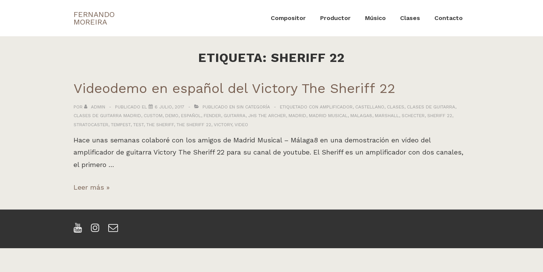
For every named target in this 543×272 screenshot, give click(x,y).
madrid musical (328, 115)
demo (171, 115)
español (191, 115)
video (241, 124)
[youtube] (79, 230)
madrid (297, 115)
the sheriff (160, 124)
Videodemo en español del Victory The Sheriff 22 (234, 88)
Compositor (288, 18)
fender (212, 115)
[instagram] (97, 230)
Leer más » (92, 187)
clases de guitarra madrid (107, 115)
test (138, 124)
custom (153, 115)
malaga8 (361, 115)
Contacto (448, 18)
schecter (413, 115)
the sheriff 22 (193, 124)
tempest (120, 124)
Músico (375, 18)
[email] (114, 230)
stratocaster (91, 124)
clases (395, 107)
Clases (410, 18)
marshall (387, 115)
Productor (335, 18)
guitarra (234, 115)
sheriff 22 (439, 115)
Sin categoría (253, 107)
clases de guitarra (431, 107)
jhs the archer (267, 115)
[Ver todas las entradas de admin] (95, 107)
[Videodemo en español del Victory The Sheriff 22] (169, 107)
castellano (369, 107)
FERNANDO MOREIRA (94, 18)
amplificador (336, 107)
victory (223, 124)
